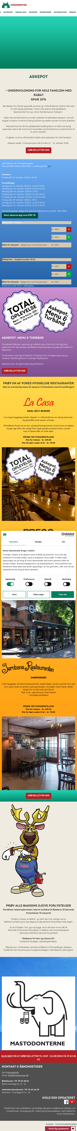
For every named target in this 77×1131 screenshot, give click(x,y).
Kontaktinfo (13, 1072)
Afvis (14, 594)
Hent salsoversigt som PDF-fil (20, 215)
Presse (72, 12)
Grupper (33, 12)
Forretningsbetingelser (66, 1124)
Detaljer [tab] (38, 542)
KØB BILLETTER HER (38, 150)
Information (60, 12)
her (49, 166)
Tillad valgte (38, 594)
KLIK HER (6, 1056)
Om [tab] (63, 542)
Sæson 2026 (20, 12)
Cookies (49, 1124)
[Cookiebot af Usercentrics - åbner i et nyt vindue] (63, 534)
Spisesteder (45, 12)
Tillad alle (62, 594)
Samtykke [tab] (13, 542)
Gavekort (8, 12)
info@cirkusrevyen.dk (18, 1075)
